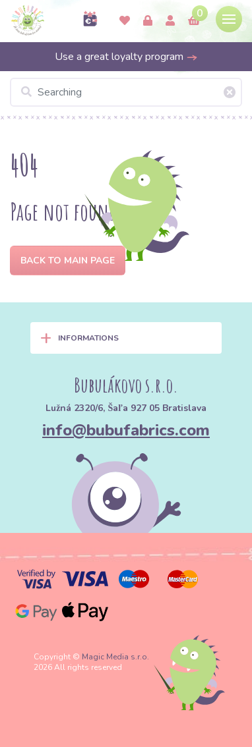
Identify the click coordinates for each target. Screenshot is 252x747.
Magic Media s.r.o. (115, 656)
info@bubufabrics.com (126, 430)
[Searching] (126, 92)
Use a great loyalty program (126, 56)
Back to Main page (67, 260)
